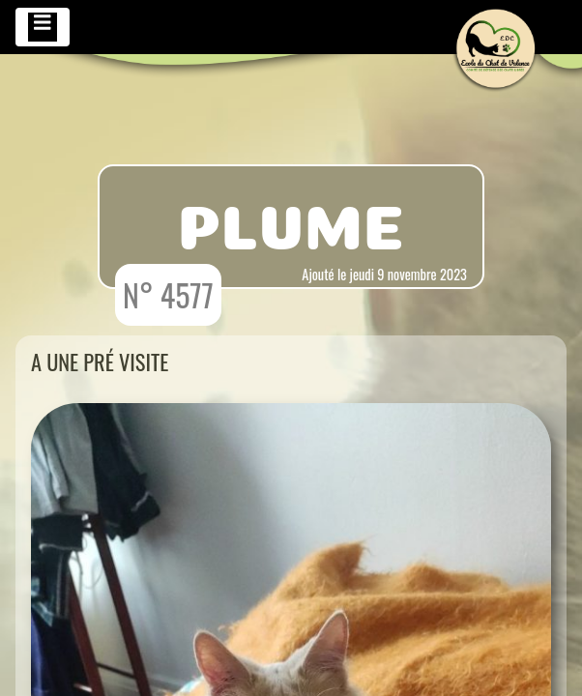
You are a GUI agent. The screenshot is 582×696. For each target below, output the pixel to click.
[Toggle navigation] (42, 27)
